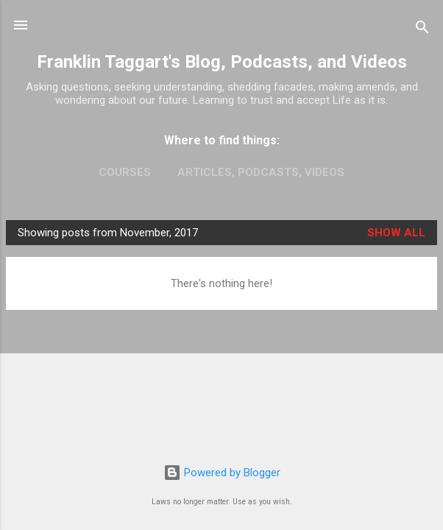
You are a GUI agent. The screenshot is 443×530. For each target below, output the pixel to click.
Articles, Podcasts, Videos (260, 172)
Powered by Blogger (221, 472)
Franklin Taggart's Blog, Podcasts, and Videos (222, 62)
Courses (125, 172)
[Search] (422, 29)
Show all (396, 232)
